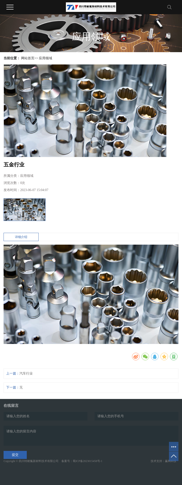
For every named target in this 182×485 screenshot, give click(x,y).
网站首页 (27, 58)
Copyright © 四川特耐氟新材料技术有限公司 (32, 461)
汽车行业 (26, 373)
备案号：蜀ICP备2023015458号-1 (81, 461)
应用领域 (45, 58)
